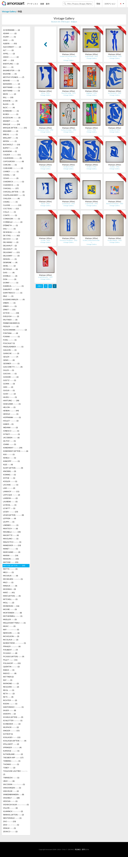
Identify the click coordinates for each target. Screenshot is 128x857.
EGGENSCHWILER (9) (14, 299)
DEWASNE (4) (10, 262)
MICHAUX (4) (10, 576)
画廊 (42, 4)
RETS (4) (8, 697)
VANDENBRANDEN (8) (13, 794)
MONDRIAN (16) (11, 606)
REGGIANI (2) (11, 687)
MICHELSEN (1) (13, 579)
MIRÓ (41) (9, 592)
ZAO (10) (9, 821)
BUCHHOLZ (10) (11, 144)
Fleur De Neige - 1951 (68, 93)
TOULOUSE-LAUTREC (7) (15, 772)
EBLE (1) (8, 296)
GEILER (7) (10, 357)
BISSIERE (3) (10, 101)
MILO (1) (8, 582)
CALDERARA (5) (12, 158)
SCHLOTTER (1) (12, 720)
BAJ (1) (8, 67)
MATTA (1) (10, 569)
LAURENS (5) (10, 501)
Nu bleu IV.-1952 (114, 130)
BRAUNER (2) (10, 131)
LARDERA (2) (10, 498)
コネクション (110, 3)
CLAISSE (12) (12, 205)
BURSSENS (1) (10, 151)
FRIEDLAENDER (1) (13, 347)
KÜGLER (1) (10, 481)
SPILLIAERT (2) (11, 744)
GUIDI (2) (9, 394)
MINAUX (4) (10, 586)
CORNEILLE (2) (12, 222)
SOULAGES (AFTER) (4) (14, 741)
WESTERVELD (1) (12, 818)
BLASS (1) (8, 104)
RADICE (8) (9, 673)
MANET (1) (10, 549)
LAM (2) (9, 488)
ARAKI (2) (11, 57)
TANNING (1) (11, 761)
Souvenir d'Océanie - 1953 (114, 203)
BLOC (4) (9, 107)
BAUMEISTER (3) (11, 70)
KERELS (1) (9, 458)
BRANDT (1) (11, 121)
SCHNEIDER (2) (11, 724)
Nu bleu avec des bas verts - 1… (68, 57)
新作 (48, 4)
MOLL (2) (8, 603)
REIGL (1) (8, 690)
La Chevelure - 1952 (114, 93)
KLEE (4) (8, 464)
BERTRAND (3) (11, 91)
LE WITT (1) (9, 508)
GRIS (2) (8, 387)
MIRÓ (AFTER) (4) (12, 596)
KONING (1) (9, 475)
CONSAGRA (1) (11, 219)
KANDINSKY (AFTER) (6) (15, 451)
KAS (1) (9, 454)
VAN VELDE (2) (11, 791)
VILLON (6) (10, 808)
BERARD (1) (11, 80)
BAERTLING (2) (11, 64)
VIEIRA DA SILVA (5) (16, 804)
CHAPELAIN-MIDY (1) (14, 195)
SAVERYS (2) (9, 714)
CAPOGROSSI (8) (13, 161)
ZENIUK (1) (9, 828)
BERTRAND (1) (11, 87)
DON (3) (9, 279)
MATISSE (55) (10, 562)
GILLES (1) (8, 370)
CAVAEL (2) (9, 175)
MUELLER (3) (10, 619)
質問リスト (85, 849)
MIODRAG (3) (9, 589)
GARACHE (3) (11, 353)
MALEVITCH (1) (12, 542)
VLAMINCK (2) (13, 811)
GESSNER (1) (11, 363)
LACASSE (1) (10, 485)
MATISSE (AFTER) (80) (14, 565)
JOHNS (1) (9, 444)
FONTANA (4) (10, 333)
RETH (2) (9, 693)
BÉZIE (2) (9, 94)
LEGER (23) (10, 512)
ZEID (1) (11, 825)
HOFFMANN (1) (12, 417)
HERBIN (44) (11, 411)
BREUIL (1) (10, 134)
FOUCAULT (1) (9, 343)
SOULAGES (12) (11, 737)
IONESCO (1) (11, 431)
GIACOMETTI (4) (12, 367)
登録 (98, 3)
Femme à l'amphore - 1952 (68, 240)
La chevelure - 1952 (68, 203)
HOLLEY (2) (10, 421)
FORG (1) (9, 340)
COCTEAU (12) (11, 208)
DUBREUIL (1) (13, 286)
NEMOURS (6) (11, 633)
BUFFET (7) (10, 148)
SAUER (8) (9, 710)
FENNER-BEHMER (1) (11, 323)
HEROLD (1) (10, 414)
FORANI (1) (11, 336)
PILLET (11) (10, 660)
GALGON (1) (9, 350)
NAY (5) (11, 629)
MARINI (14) (10, 555)
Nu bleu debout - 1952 (115, 56)
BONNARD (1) (11, 111)
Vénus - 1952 (45, 93)
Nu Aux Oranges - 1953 (68, 130)
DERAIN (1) (10, 259)
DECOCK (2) (10, 239)
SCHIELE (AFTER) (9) (13, 717)
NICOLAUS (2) (10, 640)
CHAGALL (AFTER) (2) (13, 192)
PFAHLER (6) (11, 646)
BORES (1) (10, 114)
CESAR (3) (10, 178)
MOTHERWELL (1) (12, 616)
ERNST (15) (9, 309)
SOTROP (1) (8, 734)
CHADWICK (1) (13, 182)
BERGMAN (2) (11, 84)
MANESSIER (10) (12, 545)
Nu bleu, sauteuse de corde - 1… (91, 241)
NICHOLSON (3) (11, 636)
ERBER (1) (10, 306)
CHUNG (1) (10, 202)
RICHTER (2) (10, 700)
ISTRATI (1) (11, 434)
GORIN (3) (9, 384)
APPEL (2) (9, 54)
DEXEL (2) (9, 266)
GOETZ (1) (9, 380)
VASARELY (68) (11, 798)
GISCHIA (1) (10, 373)
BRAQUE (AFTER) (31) (15, 128)
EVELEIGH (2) (11, 316)
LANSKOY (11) (11, 491)
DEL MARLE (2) (10, 242)
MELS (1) (8, 572)
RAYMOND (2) (11, 683)
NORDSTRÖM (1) (14, 643)
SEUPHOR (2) (11, 727)
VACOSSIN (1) (14, 784)
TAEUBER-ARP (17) (13, 757)
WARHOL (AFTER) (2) (13, 815)
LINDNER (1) (10, 525)
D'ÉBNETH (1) (10, 225)
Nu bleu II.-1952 (68, 167)
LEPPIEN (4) (9, 518)
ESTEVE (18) (11, 313)
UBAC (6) (8, 781)
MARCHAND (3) (11, 552)
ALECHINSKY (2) (12, 47)
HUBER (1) (8, 424)
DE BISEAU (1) (11, 232)
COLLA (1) (9, 212)
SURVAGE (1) (11, 751)
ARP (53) (8, 60)
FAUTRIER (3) (10, 320)
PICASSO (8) (10, 653)
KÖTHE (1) (9, 478)
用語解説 (78, 849)
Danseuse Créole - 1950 (45, 130)
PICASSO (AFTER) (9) (13, 656)
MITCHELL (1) (10, 599)
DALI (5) (9, 229)
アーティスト (32, 4)
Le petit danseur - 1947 (45, 277)
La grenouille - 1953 (91, 56)
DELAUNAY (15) (11, 252)
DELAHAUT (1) (10, 249)
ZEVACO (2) (10, 831)
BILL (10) (8, 97)
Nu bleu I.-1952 (91, 167)
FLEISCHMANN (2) (15, 330)
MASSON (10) (11, 559)
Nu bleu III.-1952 (45, 167)
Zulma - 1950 (91, 130)
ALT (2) (8, 50)
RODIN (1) (10, 704)
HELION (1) (9, 407)
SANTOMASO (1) (13, 707)
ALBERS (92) (10, 43)
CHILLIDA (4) (11, 198)
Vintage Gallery (9, 11)
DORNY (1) (10, 283)
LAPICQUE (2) (11, 495)
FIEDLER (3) (10, 326)
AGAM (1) (9, 37)
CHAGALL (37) (10, 188)
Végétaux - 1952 (91, 93)
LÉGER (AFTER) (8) (13, 515)
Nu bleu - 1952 (114, 167)
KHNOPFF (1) (11, 461)
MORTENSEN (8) (12, 613)
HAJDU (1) (10, 397)
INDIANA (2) (10, 427)
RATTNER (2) (8, 677)
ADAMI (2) (9, 33)
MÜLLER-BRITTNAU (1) (14, 623)
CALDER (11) (12, 155)
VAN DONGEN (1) (12, 788)
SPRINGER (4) (12, 747)
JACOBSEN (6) (11, 437)
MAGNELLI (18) (12, 532)
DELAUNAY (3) (11, 256)
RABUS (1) (8, 670)
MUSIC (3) (9, 626)
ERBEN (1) (9, 303)
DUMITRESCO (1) (12, 293)
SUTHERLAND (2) (13, 754)
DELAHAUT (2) (10, 246)
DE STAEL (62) (11, 235)
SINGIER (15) (11, 731)
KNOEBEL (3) (9, 471)
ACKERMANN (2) (11, 30)
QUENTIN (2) (11, 667)
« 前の (39, 286)
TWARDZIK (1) (11, 778)
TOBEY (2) (9, 768)
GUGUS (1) (9, 390)
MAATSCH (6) (10, 528)
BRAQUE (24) (11, 124)
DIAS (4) (8, 272)
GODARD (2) (10, 377)
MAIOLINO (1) (10, 539)
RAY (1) (7, 680)
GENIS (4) (9, 360)
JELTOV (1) (9, 441)
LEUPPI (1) (8, 522)
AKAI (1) (8, 40)
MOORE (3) (10, 609)
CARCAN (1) (10, 165)
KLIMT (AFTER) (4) (13, 468)
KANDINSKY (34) (12, 448)
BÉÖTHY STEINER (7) (13, 77)
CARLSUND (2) (13, 168)
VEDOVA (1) (10, 801)
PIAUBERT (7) (10, 650)
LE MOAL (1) (9, 505)
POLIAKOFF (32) (12, 663)
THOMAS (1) (11, 764)
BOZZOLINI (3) (11, 118)
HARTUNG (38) (11, 400)
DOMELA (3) (10, 276)
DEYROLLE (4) (10, 269)
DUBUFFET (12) (11, 289)
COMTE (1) (10, 215)
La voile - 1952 (45, 240)
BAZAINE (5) (10, 74)
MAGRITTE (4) (11, 535)
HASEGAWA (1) (12, 404)
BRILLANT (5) (10, 138)
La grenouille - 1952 (91, 203)
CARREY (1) (11, 171)
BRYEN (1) (10, 141)
